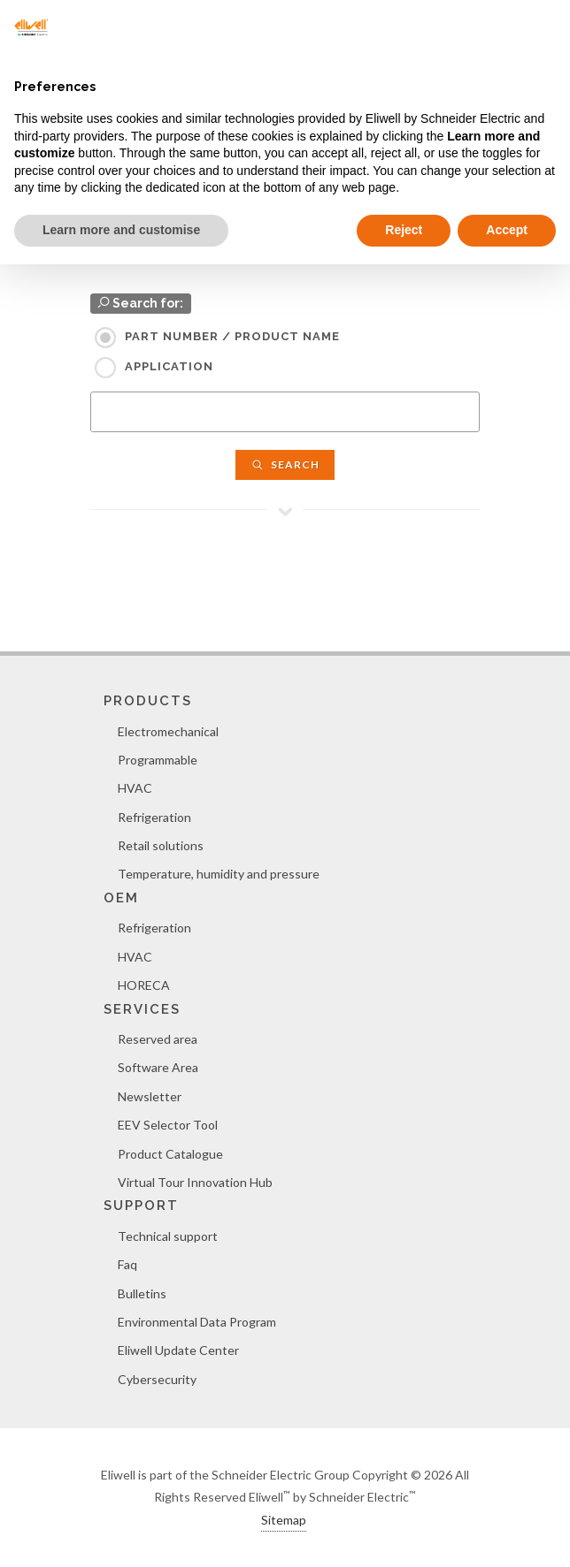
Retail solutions (161, 845)
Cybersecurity (157, 1379)
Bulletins (142, 1293)
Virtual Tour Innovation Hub (195, 1182)
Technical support (168, 1236)
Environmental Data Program (197, 1321)
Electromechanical (168, 731)
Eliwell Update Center (178, 1350)
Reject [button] (403, 230)
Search (285, 464)
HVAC (135, 787)
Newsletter (149, 1096)
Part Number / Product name (232, 336)
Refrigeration (154, 817)
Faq (127, 1264)
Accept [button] (507, 230)
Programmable (157, 759)
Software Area (158, 1067)
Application (169, 366)
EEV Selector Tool (168, 1124)
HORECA (144, 985)
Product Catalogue (170, 1153)
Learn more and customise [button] (121, 230)
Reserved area (157, 1038)
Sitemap (283, 1519)
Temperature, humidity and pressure (219, 873)
